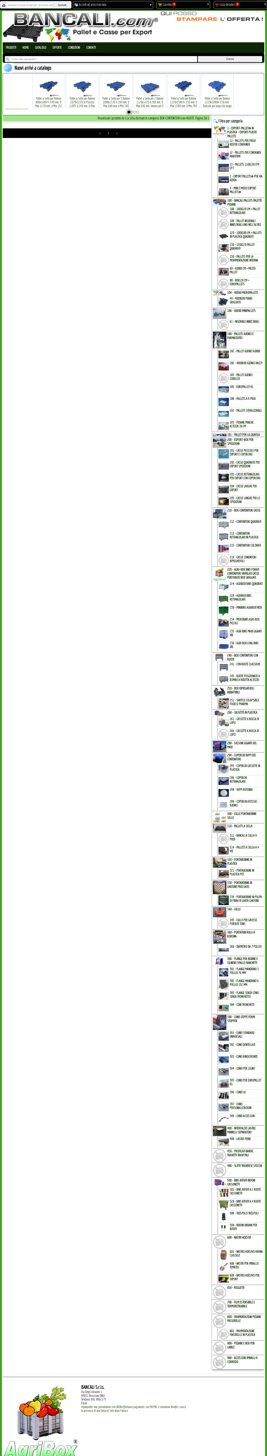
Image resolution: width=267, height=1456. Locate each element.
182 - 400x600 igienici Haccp (246, 363)
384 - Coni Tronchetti (242, 1005)
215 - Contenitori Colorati (245, 545)
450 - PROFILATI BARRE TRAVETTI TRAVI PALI (240, 1153)
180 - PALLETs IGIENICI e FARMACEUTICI (240, 336)
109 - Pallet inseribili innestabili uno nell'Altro (245, 223)
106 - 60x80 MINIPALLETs (241, 311)
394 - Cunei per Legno (242, 1068)
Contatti (91, 47)
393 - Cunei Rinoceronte (244, 1056)
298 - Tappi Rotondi (241, 789)
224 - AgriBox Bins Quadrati (246, 584)
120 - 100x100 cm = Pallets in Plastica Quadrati (246, 234)
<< (100, 133)
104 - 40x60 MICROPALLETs (242, 292)
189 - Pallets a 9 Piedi (243, 399)
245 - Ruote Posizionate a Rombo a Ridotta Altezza (245, 678)
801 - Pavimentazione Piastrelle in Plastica (242, 1333)
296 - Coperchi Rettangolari (238, 779)
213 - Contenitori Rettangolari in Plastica (244, 535)
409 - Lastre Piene (240, 1139)
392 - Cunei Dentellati (242, 1045)
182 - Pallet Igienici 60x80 (245, 351)
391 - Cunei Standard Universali (242, 1034)
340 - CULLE (234, 909)
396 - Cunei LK (238, 1092)
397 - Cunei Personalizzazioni (240, 1106)
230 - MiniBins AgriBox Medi (246, 607)
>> (116, 133)
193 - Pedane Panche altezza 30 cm (241, 424)
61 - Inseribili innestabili (244, 321)
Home (25, 47)
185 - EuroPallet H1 (241, 387)
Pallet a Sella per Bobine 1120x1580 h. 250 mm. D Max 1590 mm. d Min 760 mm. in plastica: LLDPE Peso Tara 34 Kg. (183, 99)
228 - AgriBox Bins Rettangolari (240, 597)
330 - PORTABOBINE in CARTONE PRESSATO (239, 885)
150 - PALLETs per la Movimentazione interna (244, 258)
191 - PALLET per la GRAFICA (243, 435)
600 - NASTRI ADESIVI (239, 1237)
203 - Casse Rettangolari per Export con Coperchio (245, 476)
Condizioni (74, 47)
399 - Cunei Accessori (242, 1116)
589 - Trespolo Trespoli (244, 1213)
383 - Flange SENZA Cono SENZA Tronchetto (244, 994)
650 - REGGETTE (236, 1287)
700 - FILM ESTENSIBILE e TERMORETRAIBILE (241, 1304)
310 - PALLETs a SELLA (239, 826)
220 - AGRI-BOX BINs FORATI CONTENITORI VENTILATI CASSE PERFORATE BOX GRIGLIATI (243, 573)
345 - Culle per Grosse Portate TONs (243, 922)
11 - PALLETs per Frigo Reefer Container (243, 142)
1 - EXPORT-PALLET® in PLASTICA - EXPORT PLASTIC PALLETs (242, 132)
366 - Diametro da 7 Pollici (246, 946)
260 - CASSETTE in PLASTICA (242, 712)
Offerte (57, 47)
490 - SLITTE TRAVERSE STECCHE (244, 1166)
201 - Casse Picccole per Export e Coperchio (244, 452)
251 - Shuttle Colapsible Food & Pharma (244, 702)
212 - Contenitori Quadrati (245, 521)
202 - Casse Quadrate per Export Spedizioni (245, 464)
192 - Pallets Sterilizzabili (246, 410)
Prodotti (11, 47)
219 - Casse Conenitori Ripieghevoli (243, 559)
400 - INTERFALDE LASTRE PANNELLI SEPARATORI (241, 1130)
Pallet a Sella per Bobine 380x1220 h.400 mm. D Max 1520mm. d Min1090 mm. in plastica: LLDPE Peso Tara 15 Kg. (251, 99)
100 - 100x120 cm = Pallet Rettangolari (245, 211)
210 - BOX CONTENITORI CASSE (243, 510)
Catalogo (40, 47)
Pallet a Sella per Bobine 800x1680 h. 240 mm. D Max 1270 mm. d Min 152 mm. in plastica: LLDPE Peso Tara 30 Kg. (48, 99)
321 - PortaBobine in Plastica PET (242, 872)
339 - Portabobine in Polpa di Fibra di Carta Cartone (246, 899)
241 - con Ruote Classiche (245, 664)
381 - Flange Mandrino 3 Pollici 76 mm (244, 971)
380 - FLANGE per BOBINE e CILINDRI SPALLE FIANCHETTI (242, 961)
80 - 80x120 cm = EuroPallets (239, 282)
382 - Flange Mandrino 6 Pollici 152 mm (244, 983)
